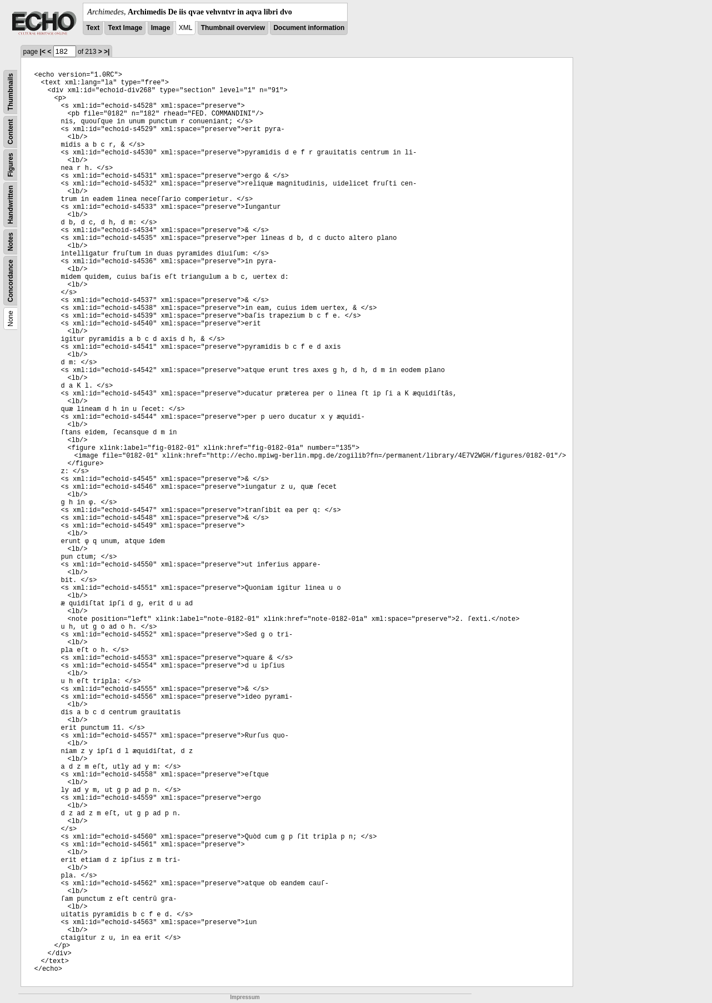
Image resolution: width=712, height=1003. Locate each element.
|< (43, 52)
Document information (308, 28)
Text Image (125, 28)
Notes (10, 242)
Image (161, 28)
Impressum (244, 997)
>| (106, 52)
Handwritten (10, 204)
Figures (10, 165)
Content (10, 131)
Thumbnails (10, 92)
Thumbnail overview (233, 28)
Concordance (10, 280)
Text (92, 28)
